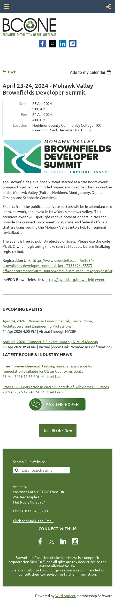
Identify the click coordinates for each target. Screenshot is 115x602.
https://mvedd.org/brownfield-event (75, 279)
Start (23, 103)
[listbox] (91, 72)
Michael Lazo (52, 376)
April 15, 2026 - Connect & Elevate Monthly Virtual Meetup (50, 341)
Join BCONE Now (57, 430)
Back (12, 71)
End (24, 114)
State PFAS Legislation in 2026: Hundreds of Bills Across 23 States (56, 386)
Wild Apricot (65, 595)
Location (20, 125)
